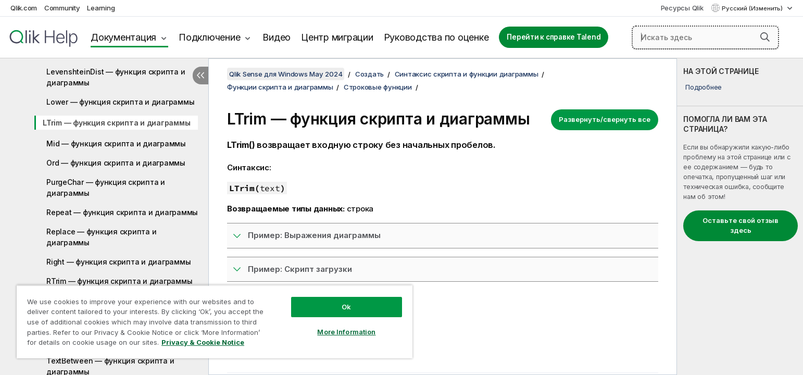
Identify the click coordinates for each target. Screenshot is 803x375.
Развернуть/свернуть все (604, 119)
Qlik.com (23, 8)
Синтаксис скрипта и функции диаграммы (466, 74)
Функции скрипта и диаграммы (280, 87)
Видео (276, 37)
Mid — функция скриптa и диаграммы (116, 143)
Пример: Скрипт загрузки (300, 269)
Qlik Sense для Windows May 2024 (285, 74)
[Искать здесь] (705, 37)
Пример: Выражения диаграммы (314, 235)
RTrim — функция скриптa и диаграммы (119, 281)
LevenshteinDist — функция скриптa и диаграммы (115, 77)
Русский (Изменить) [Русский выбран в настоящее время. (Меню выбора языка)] (753, 8)
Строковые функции (378, 87)
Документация (123, 37)
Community (62, 8)
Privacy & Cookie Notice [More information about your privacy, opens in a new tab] (202, 342)
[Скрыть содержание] (200, 75)
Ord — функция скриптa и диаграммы (115, 162)
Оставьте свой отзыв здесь (740, 225)
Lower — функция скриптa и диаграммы (120, 101)
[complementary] (740, 216)
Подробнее (703, 87)
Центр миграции (337, 37)
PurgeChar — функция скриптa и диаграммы (105, 187)
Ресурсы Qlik (682, 8)
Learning (101, 8)
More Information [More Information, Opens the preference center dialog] (346, 332)
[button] (765, 37)
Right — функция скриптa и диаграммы (118, 261)
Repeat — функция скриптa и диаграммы (122, 212)
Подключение (209, 37)
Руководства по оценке (436, 37)
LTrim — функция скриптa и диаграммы (116, 122)
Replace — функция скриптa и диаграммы (101, 237)
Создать (369, 74)
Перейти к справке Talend (553, 37)
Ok (346, 307)
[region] (214, 321)
